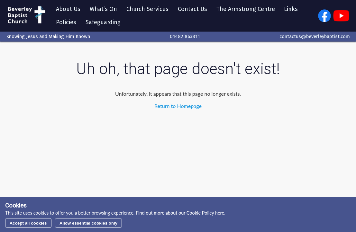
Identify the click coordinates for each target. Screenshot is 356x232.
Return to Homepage (178, 106)
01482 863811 (185, 36)
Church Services (147, 9)
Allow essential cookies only (88, 223)
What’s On (103, 9)
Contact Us (192, 9)
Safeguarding (103, 22)
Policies (66, 22)
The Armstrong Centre (245, 9)
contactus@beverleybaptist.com (314, 36)
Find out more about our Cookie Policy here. (179, 213)
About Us (68, 9)
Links (291, 9)
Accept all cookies (28, 223)
